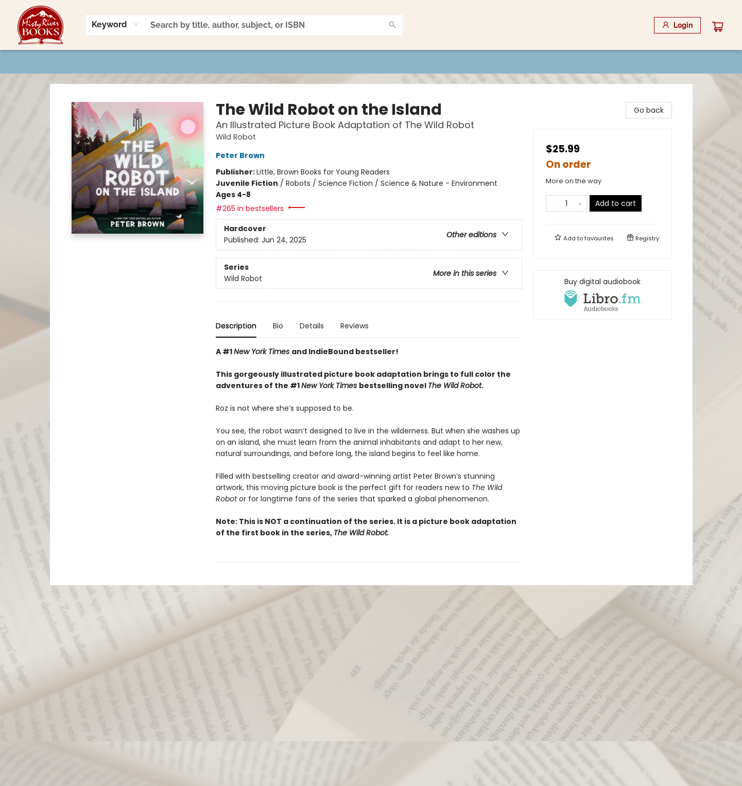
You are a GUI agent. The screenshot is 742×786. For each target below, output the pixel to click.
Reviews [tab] (354, 326)
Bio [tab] (278, 326)
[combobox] (115, 24)
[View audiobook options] (602, 295)
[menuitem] (71, 62)
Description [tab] (236, 326)
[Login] (677, 25)
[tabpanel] (369, 454)
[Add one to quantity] (580, 203)
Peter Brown (242, 155)
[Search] (392, 25)
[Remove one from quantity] (552, 203)
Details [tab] (312, 326)
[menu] (371, 62)
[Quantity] (566, 203)
